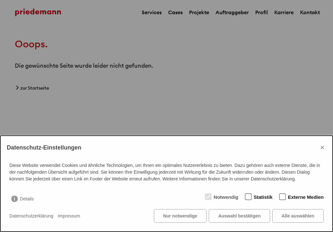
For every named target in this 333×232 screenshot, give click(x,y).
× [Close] (322, 147)
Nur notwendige (180, 215)
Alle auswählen (298, 215)
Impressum (69, 215)
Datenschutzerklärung (31, 215)
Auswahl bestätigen (239, 215)
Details (27, 198)
